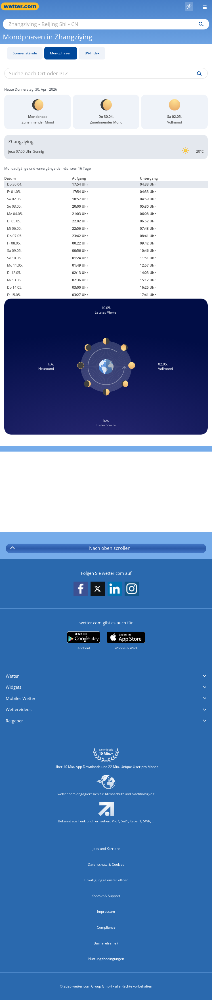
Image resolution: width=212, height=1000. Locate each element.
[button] (106, 676)
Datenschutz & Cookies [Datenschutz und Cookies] (106, 864)
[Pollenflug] (189, 6)
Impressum (106, 911)
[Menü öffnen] (202, 6)
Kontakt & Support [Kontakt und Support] (106, 895)
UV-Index (92, 53)
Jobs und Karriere (106, 848)
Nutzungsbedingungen (106, 958)
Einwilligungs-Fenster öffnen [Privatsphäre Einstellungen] (106, 880)
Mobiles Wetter (20, 698)
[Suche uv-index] (198, 73)
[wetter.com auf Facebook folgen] (81, 589)
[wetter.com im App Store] (126, 641)
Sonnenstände (25, 53)
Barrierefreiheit (106, 943)
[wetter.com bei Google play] (83, 640)
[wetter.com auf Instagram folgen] (132, 589)
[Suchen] (199, 24)
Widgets (13, 687)
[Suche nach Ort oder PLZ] (106, 24)
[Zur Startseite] (22, 6)
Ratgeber (14, 721)
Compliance (106, 927)
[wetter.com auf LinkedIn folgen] (115, 589)
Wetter (12, 676)
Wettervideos (19, 709)
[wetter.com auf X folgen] (98, 590)
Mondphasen (61, 53)
